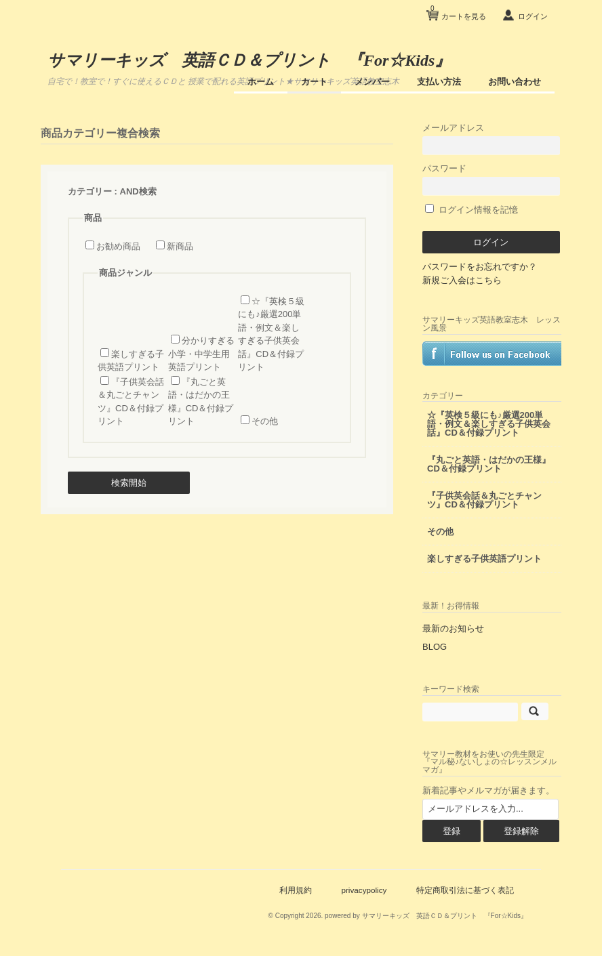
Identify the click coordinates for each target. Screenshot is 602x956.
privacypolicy (363, 890)
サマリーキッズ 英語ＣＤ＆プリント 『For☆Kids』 (249, 60)
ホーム (260, 82)
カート (314, 82)
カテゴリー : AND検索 (112, 191)
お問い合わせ (514, 82)
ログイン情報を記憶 (471, 210)
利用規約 (295, 890)
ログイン (533, 16)
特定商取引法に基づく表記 (465, 890)
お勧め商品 (118, 246)
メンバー (372, 82)
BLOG (434, 647)
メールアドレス (491, 138)
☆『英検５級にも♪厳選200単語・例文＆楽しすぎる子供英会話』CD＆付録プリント (488, 424)
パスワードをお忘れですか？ (479, 267)
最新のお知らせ (453, 628)
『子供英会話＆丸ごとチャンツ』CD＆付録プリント (484, 500)
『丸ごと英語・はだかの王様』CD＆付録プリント (488, 464)
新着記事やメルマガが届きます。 (488, 790)
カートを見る (458, 11)
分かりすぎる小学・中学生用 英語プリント (201, 353)
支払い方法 (439, 82)
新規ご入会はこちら (462, 280)
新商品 (180, 246)
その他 (265, 421)
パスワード (491, 179)
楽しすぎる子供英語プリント (484, 559)
